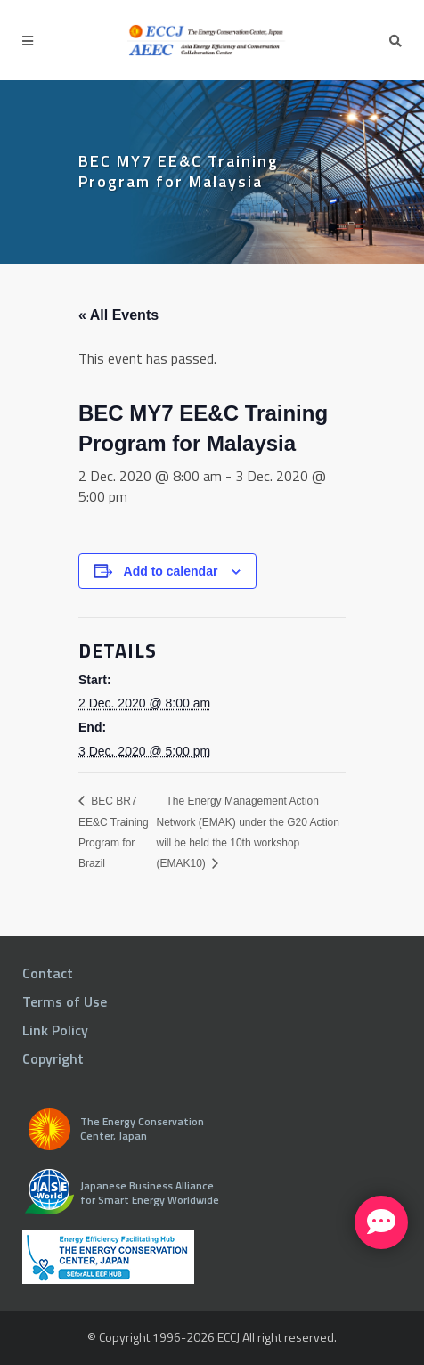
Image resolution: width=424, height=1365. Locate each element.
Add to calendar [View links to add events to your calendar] (171, 571)
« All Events (118, 315)
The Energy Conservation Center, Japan (142, 1128)
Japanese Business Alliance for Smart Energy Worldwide (149, 1192)
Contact (47, 973)
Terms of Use (64, 1001)
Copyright (53, 1058)
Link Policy (55, 1030)
